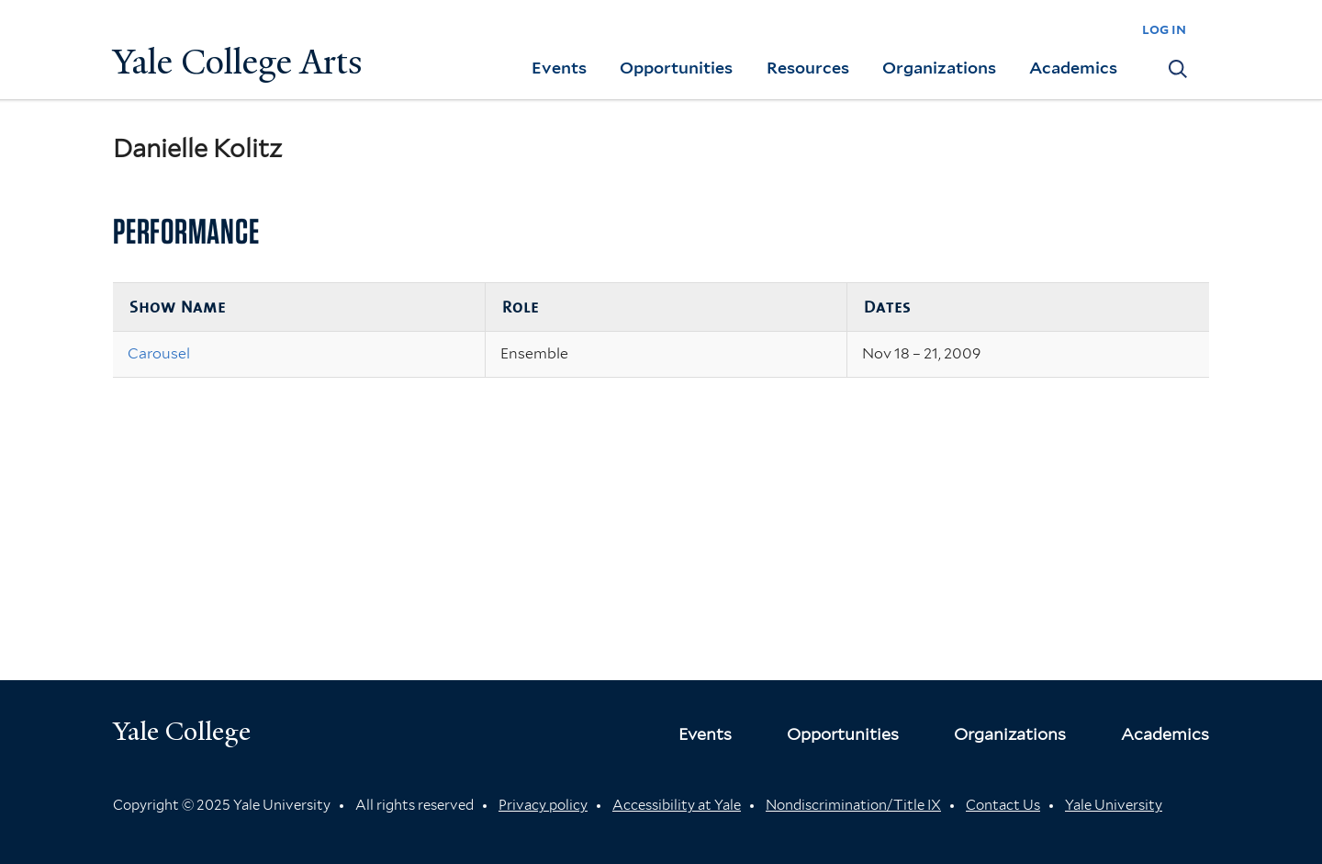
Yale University (1113, 805)
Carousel (159, 353)
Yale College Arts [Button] (238, 62)
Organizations (939, 67)
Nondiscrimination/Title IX (853, 805)
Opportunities (676, 67)
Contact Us (1003, 805)
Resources (808, 67)
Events (559, 67)
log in (1164, 29)
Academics (1073, 67)
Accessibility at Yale (676, 805)
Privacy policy (543, 805)
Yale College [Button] (182, 731)
